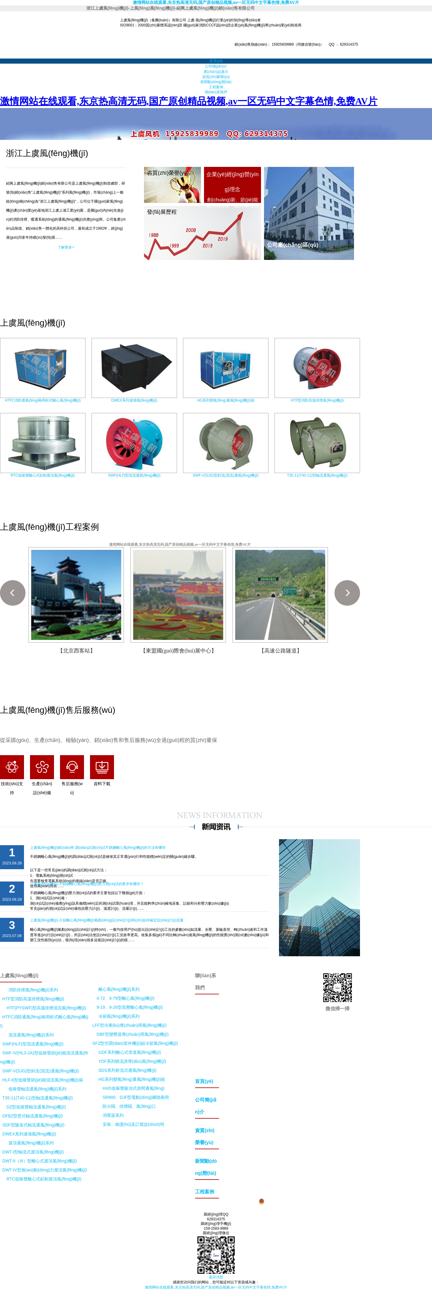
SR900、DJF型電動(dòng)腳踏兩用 (136, 1097)
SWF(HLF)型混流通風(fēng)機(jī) (134, 475)
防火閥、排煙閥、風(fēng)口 (129, 1106)
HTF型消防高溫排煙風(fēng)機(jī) (317, 400)
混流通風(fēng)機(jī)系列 (31, 1034)
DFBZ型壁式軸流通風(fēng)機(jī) (32, 1116)
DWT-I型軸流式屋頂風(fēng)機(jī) (33, 1152)
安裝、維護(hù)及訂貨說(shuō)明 (133, 1124)
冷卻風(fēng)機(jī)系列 (119, 1016)
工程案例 (216, 87)
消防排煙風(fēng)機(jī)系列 (33, 989)
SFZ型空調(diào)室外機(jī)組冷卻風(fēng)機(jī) (135, 1043)
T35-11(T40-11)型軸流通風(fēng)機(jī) (317, 475)
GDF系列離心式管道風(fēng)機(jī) (129, 1052)
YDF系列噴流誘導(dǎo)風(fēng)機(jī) (132, 1061)
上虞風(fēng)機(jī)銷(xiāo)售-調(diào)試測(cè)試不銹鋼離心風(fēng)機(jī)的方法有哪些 (98, 847)
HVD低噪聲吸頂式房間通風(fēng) (133, 1088)
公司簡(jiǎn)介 (216, 66)
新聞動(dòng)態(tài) (215, 82)
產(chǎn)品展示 (216, 72)
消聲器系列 (113, 1115)
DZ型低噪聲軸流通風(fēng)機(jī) (36, 1107)
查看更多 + (319, 929)
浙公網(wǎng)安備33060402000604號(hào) (297, 1201)
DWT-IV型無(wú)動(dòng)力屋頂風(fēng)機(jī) (44, 1170)
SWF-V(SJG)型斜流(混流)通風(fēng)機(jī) (226, 475)
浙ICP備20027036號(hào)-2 (232, 1201)
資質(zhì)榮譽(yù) (216, 77)
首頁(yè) (216, 61)
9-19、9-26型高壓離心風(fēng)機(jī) (130, 1007)
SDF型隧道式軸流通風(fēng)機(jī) (33, 1125)
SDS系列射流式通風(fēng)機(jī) (127, 1070)
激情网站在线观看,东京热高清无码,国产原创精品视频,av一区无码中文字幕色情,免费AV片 (216, 2)
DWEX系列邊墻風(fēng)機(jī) (134, 400)
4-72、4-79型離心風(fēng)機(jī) (125, 998)
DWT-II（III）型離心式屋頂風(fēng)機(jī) (39, 1161)
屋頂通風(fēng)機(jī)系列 (31, 1143)
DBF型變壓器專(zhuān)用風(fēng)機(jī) (133, 1034)
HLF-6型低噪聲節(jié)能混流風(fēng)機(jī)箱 (42, 1080)
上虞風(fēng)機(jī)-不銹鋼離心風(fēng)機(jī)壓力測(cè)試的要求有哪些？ (87, 884)
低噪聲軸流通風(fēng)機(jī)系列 (37, 1089)
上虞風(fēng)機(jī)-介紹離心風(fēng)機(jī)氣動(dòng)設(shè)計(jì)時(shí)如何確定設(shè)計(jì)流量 (107, 920)
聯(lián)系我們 (216, 92)
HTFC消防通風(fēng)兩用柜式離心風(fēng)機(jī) (43, 400)
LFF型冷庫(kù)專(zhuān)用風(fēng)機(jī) (129, 1025)
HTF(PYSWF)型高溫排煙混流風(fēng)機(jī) (46, 1007)
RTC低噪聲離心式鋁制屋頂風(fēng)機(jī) (43, 475)
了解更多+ (66, 247)
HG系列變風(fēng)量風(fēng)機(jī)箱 (225, 400)
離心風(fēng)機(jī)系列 (119, 989)
